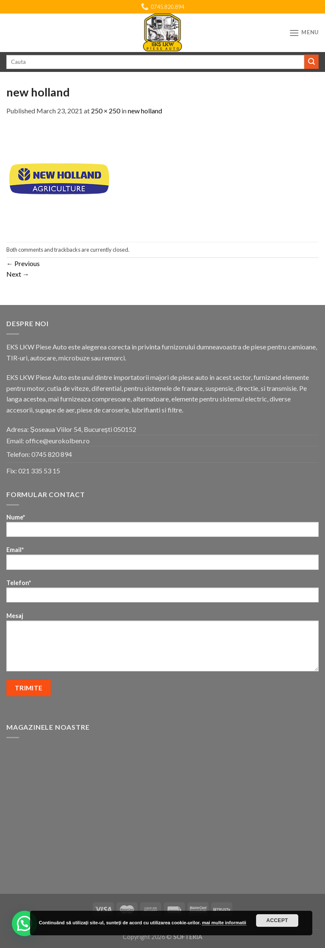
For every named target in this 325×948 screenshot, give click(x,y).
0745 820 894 (51, 454)
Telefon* (162, 593)
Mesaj (162, 644)
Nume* (162, 528)
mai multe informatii (224, 922)
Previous (23, 263)
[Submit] (311, 62)
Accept (277, 920)
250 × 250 (105, 111)
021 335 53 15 (39, 471)
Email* (162, 560)
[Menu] (304, 32)
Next (17, 274)
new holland (145, 111)
